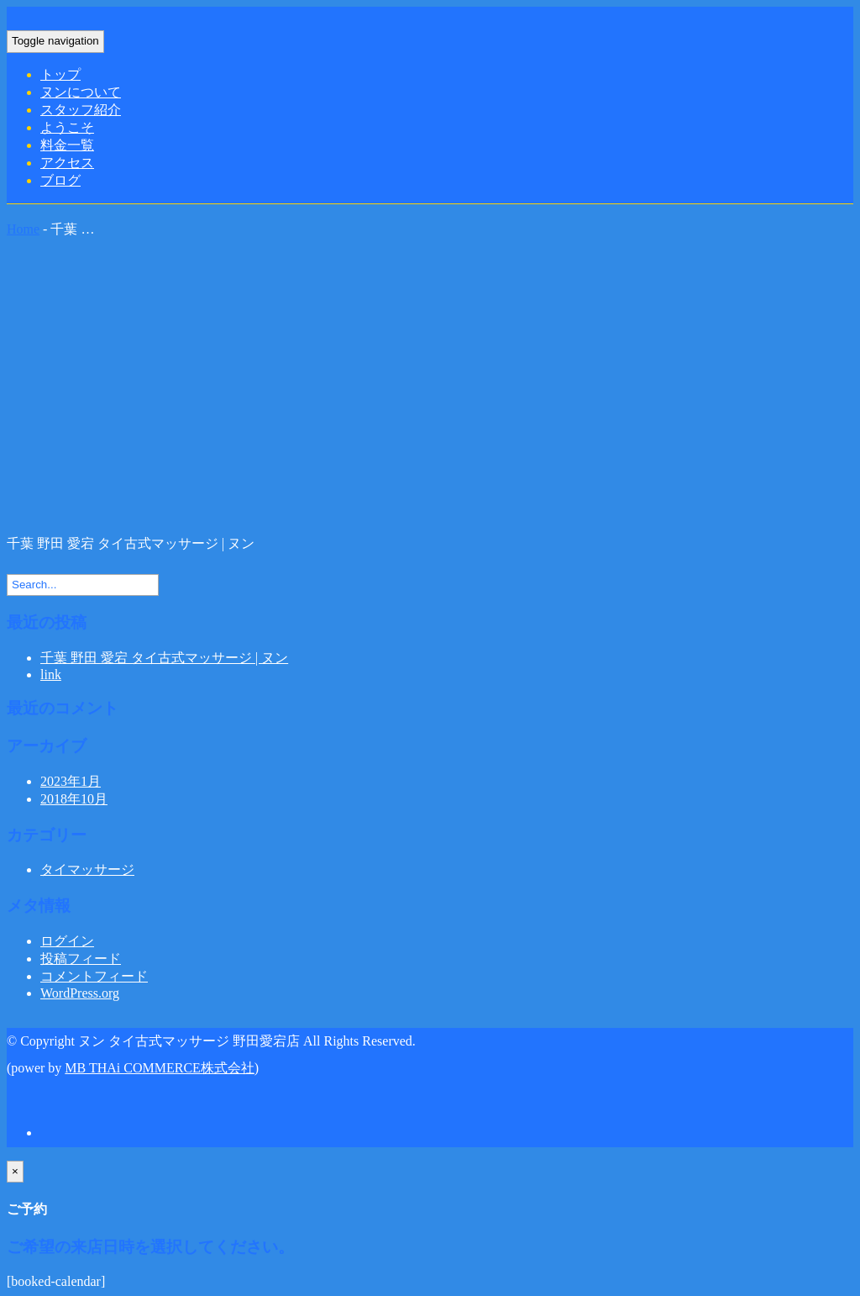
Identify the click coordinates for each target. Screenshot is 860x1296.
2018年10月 (74, 799)
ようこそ (67, 127)
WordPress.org (79, 993)
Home (23, 229)
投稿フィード (80, 958)
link (50, 674)
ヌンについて (80, 92)
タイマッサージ (87, 869)
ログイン (67, 941)
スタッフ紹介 (80, 110)
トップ (60, 74)
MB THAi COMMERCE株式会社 (159, 1068)
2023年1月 (70, 781)
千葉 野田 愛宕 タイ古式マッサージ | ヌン (164, 658)
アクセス (67, 162)
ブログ (60, 180)
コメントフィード (94, 976)
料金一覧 (67, 145)
